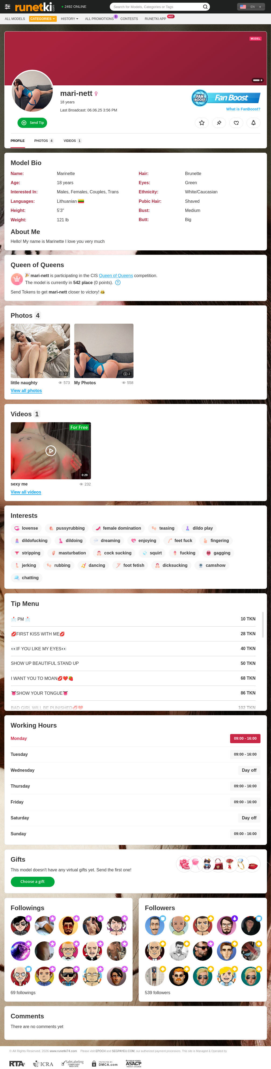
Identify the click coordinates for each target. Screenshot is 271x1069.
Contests (129, 19)
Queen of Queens (116, 275)
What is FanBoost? (243, 109)
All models (15, 19)
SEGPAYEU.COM (123, 1051)
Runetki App (157, 18)
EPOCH (100, 1051)
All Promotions (100, 18)
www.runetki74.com (63, 1051)
